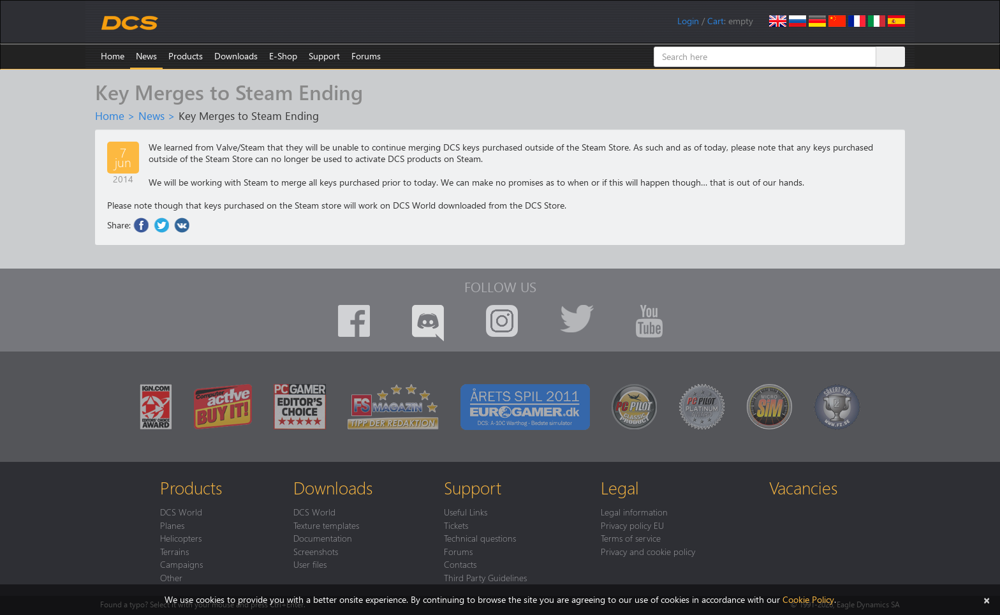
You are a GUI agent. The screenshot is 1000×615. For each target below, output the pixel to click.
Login (688, 21)
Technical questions (480, 538)
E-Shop (283, 56)
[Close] (986, 599)
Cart (715, 21)
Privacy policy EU (632, 525)
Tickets (456, 525)
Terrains (174, 551)
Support (324, 56)
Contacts (460, 564)
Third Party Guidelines (485, 577)
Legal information (634, 511)
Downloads (236, 56)
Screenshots (315, 551)
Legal (620, 487)
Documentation (322, 538)
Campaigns (181, 564)
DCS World (181, 511)
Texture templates (326, 525)
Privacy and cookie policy (648, 551)
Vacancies (803, 487)
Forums (366, 56)
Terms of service (631, 538)
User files (310, 564)
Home (112, 56)
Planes (172, 525)
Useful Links (465, 511)
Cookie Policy (808, 599)
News (146, 56)
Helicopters (181, 538)
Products (185, 56)
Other (171, 577)
